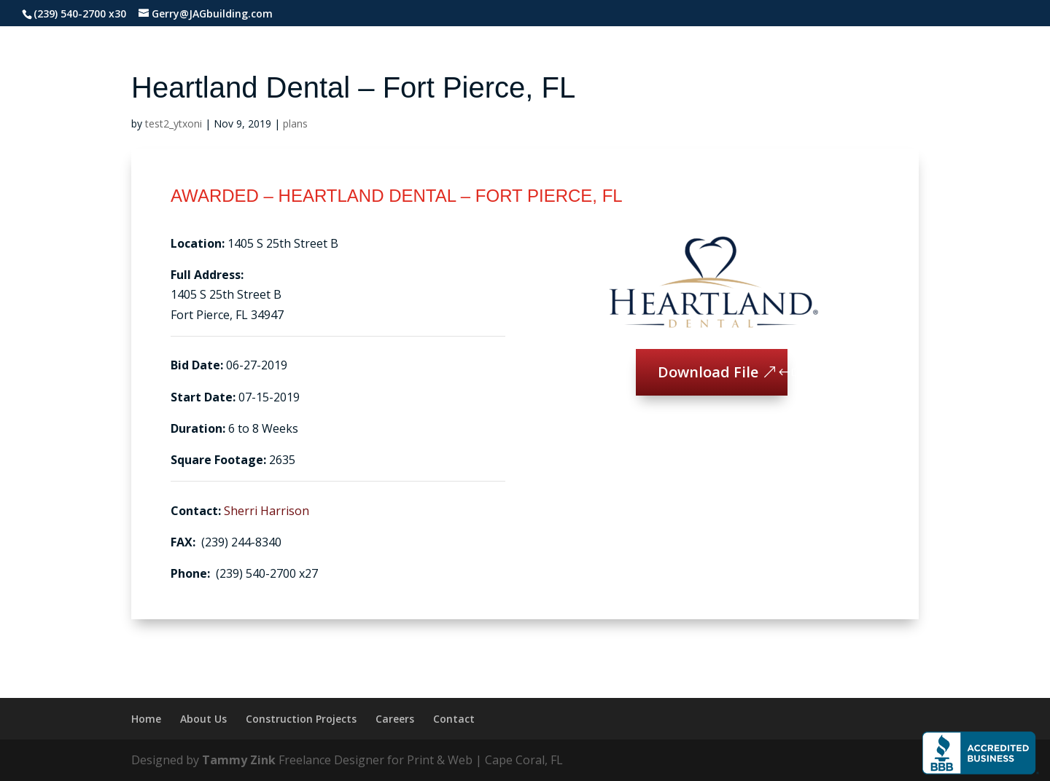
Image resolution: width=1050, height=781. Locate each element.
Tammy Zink (239, 760)
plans (295, 123)
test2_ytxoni (173, 123)
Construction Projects (301, 719)
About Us (203, 719)
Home (146, 719)
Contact (454, 719)
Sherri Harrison (266, 511)
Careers (395, 719)
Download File (708, 372)
